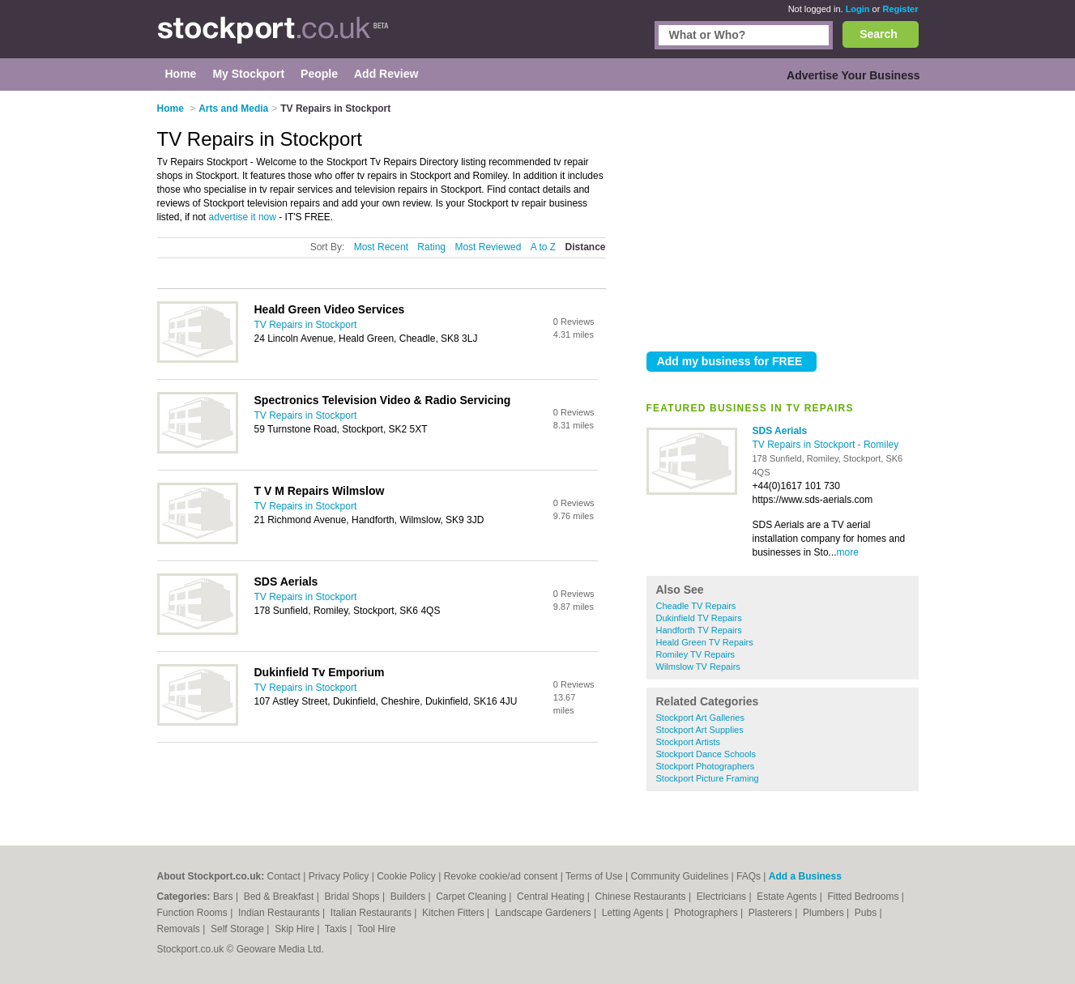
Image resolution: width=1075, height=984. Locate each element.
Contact (284, 876)
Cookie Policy (406, 876)
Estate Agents (788, 896)
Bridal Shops (353, 896)
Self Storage (239, 929)
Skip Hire (296, 929)
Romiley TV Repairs (696, 654)
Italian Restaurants (372, 912)
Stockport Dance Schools (706, 754)
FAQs (748, 876)
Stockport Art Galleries (700, 717)
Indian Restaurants (280, 912)
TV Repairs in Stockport (805, 444)
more (848, 552)
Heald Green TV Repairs (704, 642)
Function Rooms (194, 912)
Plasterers (772, 912)
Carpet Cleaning (472, 896)
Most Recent (381, 247)
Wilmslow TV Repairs (698, 666)
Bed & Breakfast (280, 896)
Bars (224, 896)
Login (858, 9)
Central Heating (552, 896)
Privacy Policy (339, 876)
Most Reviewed (487, 247)
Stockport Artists (688, 742)
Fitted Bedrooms (864, 896)
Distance (585, 247)
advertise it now (242, 217)
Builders (409, 896)
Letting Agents (634, 912)
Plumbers (825, 912)
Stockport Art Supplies (700, 730)
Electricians (723, 896)
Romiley (881, 444)
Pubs (867, 912)
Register (900, 9)
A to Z (543, 247)
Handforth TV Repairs (699, 630)
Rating (431, 247)
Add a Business (805, 876)
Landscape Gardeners (544, 912)
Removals (180, 929)
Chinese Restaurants (642, 896)
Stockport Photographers (705, 766)
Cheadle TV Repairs (696, 606)
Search (879, 34)
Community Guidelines (679, 876)
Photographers (707, 912)
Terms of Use (594, 876)
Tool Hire (376, 929)
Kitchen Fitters (454, 912)
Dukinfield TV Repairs (699, 618)
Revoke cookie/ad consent (501, 876)
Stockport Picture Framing (707, 778)
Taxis (337, 929)
